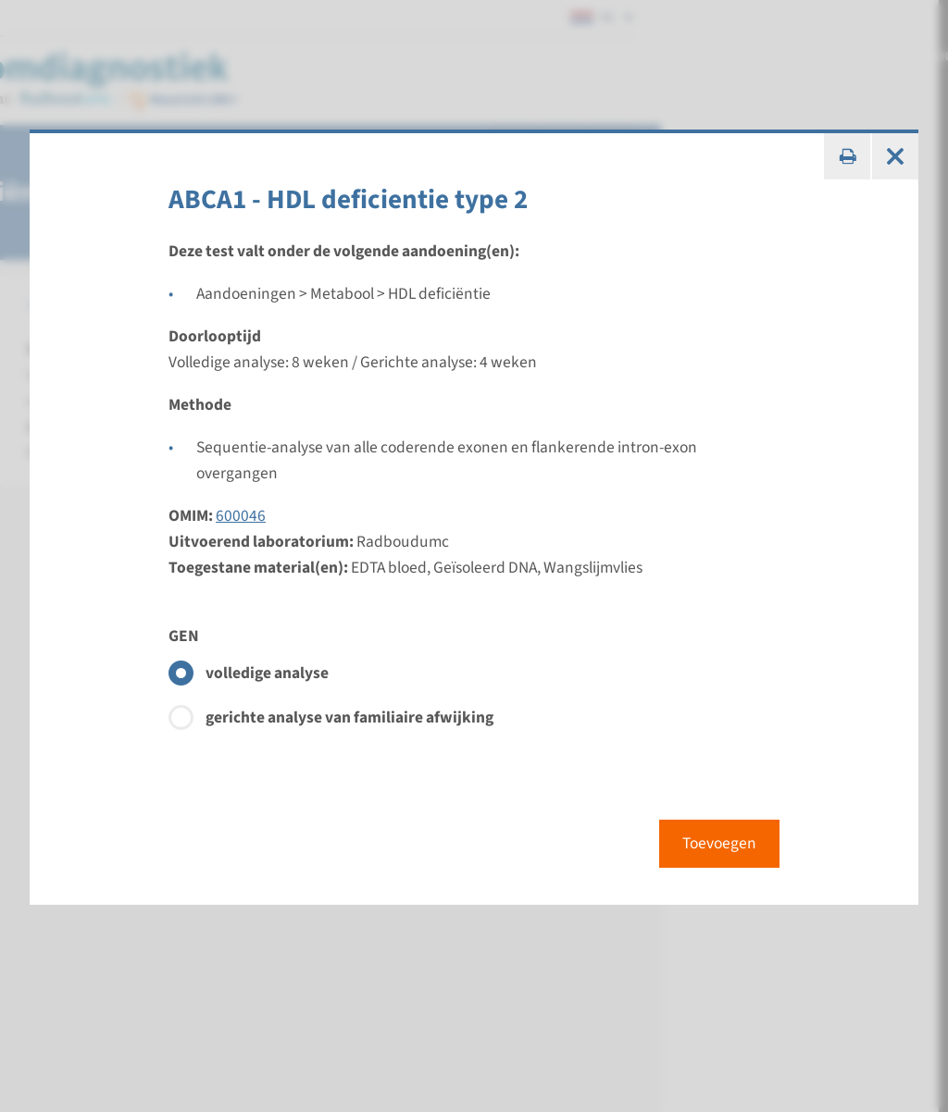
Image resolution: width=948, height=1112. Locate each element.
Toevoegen (719, 843)
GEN (183, 636)
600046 (241, 515)
